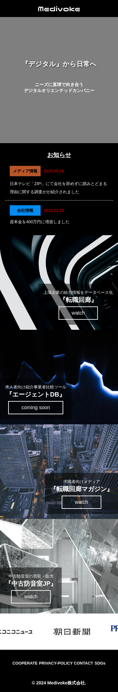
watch (78, 313)
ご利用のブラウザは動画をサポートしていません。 (59, 80)
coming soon (35, 407)
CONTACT (83, 663)
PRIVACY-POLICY (56, 663)
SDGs (100, 663)
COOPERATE (25, 663)
